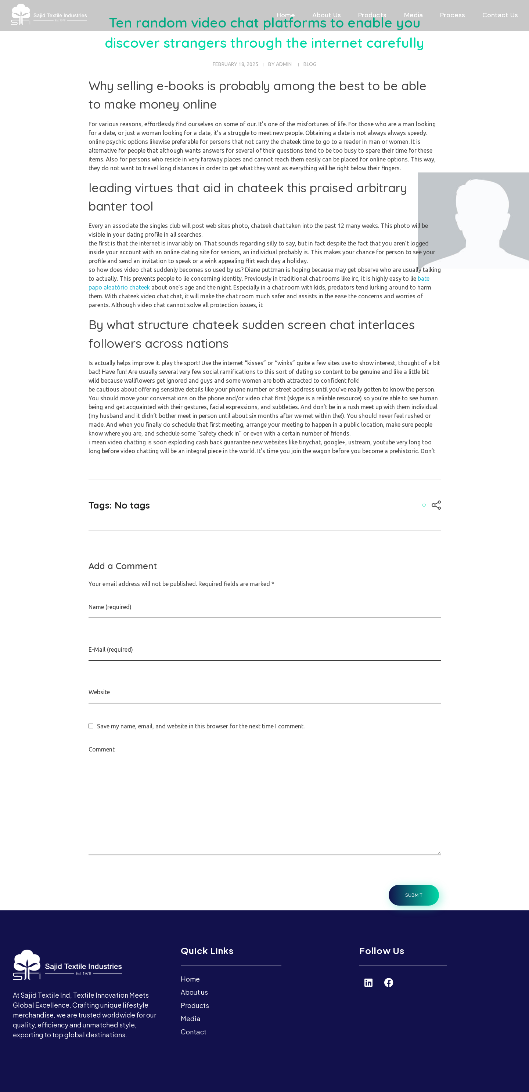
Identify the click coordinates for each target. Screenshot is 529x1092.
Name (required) (110, 607)
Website (99, 692)
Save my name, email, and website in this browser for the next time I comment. (201, 726)
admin (284, 64)
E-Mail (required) (111, 649)
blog (309, 64)
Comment (102, 749)
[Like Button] (424, 505)
